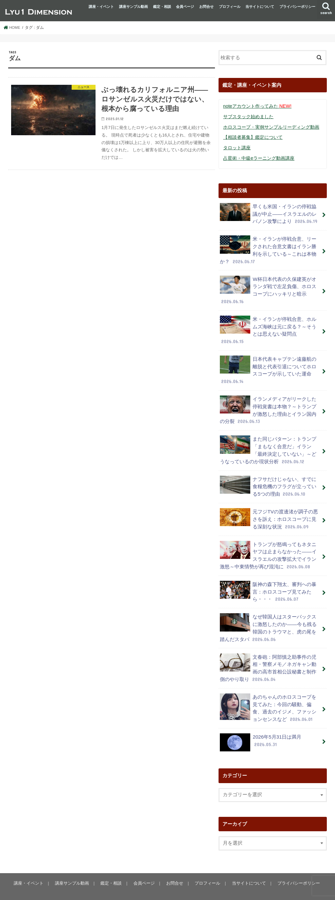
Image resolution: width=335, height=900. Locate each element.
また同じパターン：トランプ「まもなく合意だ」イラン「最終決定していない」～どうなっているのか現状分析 (268, 444)
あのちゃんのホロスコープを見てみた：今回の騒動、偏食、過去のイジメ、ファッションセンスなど (268, 696)
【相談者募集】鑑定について (253, 136)
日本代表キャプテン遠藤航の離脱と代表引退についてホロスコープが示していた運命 (268, 365)
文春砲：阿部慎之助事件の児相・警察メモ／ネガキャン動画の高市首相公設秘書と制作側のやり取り (268, 657)
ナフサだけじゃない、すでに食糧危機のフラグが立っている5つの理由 (268, 479)
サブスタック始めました (248, 116)
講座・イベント (101, 7)
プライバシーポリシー (297, 7)
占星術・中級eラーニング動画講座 (258, 157)
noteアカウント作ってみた (257, 106)
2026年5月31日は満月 (260, 730)
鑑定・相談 (162, 7)
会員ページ (185, 7)
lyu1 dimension (60, 889)
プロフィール (229, 7)
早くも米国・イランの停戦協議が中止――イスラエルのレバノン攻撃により (268, 212)
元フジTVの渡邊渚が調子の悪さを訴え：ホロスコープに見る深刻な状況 (269, 511)
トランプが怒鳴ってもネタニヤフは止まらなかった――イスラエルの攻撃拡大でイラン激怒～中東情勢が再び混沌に (268, 546)
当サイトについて (259, 7)
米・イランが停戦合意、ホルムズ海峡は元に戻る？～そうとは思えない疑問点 (268, 326)
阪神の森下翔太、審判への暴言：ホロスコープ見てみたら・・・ (268, 582)
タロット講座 (237, 147)
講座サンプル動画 (133, 7)
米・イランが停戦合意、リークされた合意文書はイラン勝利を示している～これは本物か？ (268, 248)
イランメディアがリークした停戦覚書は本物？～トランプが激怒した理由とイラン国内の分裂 (268, 404)
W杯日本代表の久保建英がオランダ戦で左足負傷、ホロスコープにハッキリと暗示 (268, 287)
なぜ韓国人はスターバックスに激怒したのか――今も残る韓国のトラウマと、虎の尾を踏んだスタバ (268, 617)
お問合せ (206, 7)
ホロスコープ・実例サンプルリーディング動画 (271, 126)
